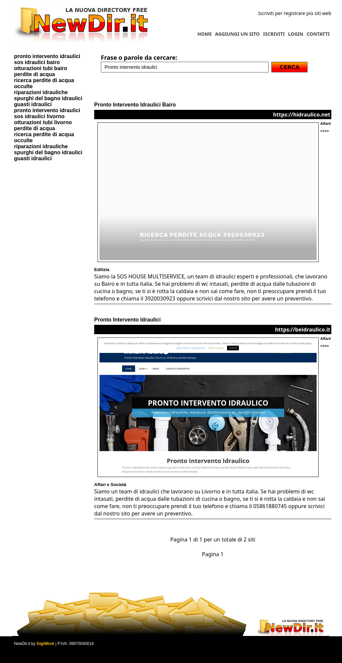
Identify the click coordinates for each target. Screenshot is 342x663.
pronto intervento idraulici (47, 56)
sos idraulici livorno (39, 116)
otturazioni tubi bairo (40, 68)
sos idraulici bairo (37, 62)
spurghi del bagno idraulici (48, 98)
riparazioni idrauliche (41, 92)
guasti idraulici (33, 104)
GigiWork (45, 643)
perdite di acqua (34, 74)
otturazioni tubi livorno (43, 122)
